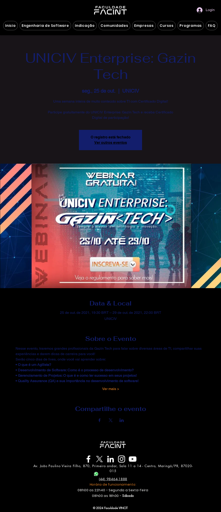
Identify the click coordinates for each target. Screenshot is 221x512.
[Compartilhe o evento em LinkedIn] (122, 420)
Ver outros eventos (110, 142)
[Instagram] (121, 459)
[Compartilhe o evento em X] (110, 420)
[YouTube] (132, 459)
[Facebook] (88, 459)
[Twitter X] (99, 459)
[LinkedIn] (110, 459)
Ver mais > (110, 389)
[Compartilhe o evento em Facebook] (99, 420)
